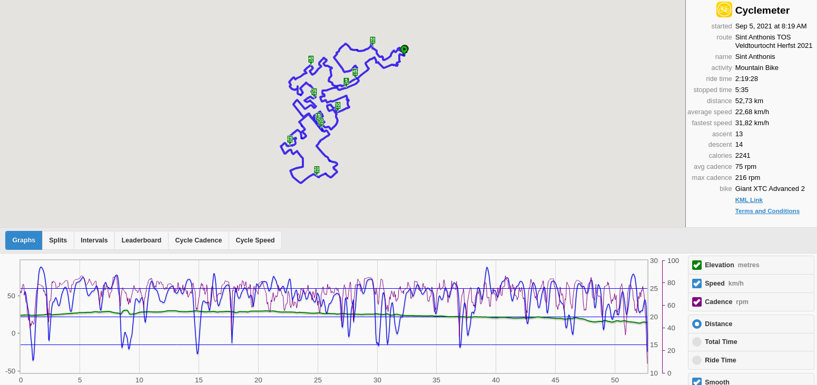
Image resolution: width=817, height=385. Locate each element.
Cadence (727, 302)
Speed (724, 283)
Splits (58, 240)
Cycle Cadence (198, 240)
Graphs (24, 240)
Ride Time (720, 360)
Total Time (721, 342)
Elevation (732, 265)
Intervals (94, 240)
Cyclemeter (762, 10)
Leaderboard (142, 240)
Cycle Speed (254, 240)
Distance (718, 324)
